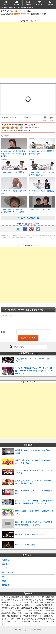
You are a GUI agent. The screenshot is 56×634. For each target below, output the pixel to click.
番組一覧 (28, 4)
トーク (5, 568)
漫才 (4, 576)
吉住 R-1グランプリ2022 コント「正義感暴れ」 (33, 491)
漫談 (4, 580)
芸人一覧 (16, 4)
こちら (8, 610)
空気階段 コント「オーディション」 (30, 534)
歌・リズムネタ (8, 572)
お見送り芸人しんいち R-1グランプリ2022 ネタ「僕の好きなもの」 (33, 481)
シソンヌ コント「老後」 (26, 544)
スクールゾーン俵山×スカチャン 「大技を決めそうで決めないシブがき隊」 (33, 523)
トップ (6, 4)
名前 (3, 331)
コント (5, 564)
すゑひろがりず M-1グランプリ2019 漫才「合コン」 (33, 359)
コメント (6, 315)
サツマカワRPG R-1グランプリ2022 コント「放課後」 (33, 471)
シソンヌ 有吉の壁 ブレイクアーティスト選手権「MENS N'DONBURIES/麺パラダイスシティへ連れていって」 (34, 371)
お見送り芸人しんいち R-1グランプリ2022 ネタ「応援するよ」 (33, 461)
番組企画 (5, 585)
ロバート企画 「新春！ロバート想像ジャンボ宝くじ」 (34, 512)
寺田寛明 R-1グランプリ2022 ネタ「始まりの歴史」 (33, 451)
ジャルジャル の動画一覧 (28, 218)
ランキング (39, 4)
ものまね (5, 560)
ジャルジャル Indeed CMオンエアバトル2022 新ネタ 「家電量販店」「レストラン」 (34, 502)
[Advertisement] (28, 50)
